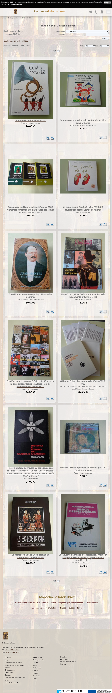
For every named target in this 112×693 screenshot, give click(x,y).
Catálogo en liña (13, 18)
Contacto (8, 675)
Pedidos (35, 673)
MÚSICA (29, 18)
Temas (35, 665)
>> (58, 51)
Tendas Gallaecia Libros (13, 662)
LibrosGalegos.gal (11, 683)
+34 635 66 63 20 (13, 652)
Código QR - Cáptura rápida (15, 677)
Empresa (8, 660)
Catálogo (8, 41)
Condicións (36, 676)
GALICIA (22, 18)
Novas (7, 680)
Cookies (63, 664)
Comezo (4, 18)
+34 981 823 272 (12, 650)
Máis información (15, 5)
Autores (35, 662)
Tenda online (37, 657)
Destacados (37, 668)
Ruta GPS (9, 672)
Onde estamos (10, 670)
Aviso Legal (64, 659)
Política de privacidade (68, 661)
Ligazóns (63, 657)
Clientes (35, 670)
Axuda (35, 678)
